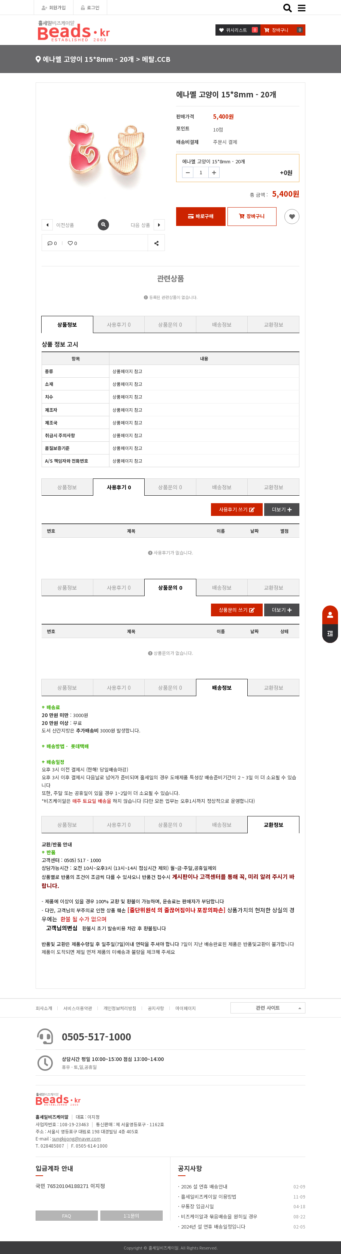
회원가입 (54, 7)
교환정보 (273, 324)
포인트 (183, 128)
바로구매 (201, 216)
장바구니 (252, 216)
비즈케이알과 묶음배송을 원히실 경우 (219, 1216)
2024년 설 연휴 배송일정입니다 (213, 1226)
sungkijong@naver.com (76, 1138)
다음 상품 (148, 224)
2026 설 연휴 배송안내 (204, 1186)
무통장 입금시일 (197, 1206)
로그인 (90, 7)
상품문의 (170, 324)
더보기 (282, 509)
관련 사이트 (278, 1008)
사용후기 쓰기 (237, 509)
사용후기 (119, 324)
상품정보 (67, 324)
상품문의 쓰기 (237, 609)
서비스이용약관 (77, 1008)
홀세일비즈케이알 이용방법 (208, 1196)
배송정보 (222, 324)
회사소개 (44, 1008)
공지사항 (156, 1008)
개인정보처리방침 (119, 1008)
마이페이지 (185, 1008)
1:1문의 (131, 1215)
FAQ (66, 1215)
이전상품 (58, 224)
